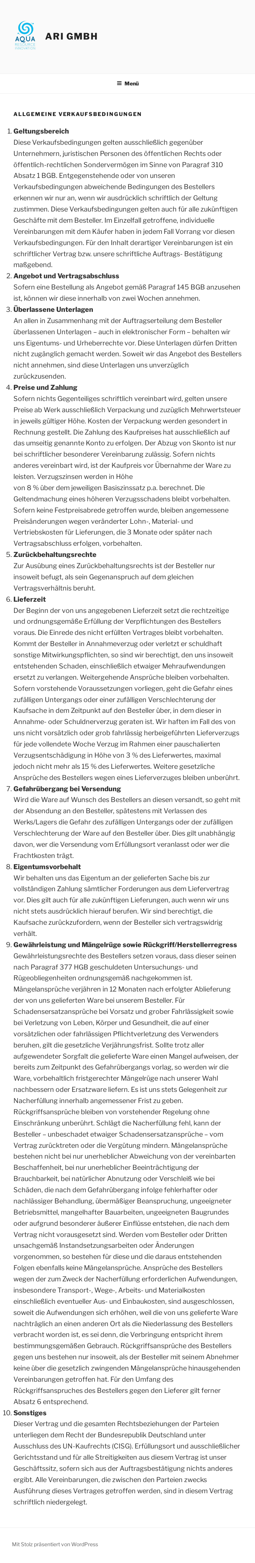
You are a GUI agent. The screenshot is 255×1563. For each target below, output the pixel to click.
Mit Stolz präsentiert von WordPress (55, 1544)
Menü (128, 83)
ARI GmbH (71, 36)
